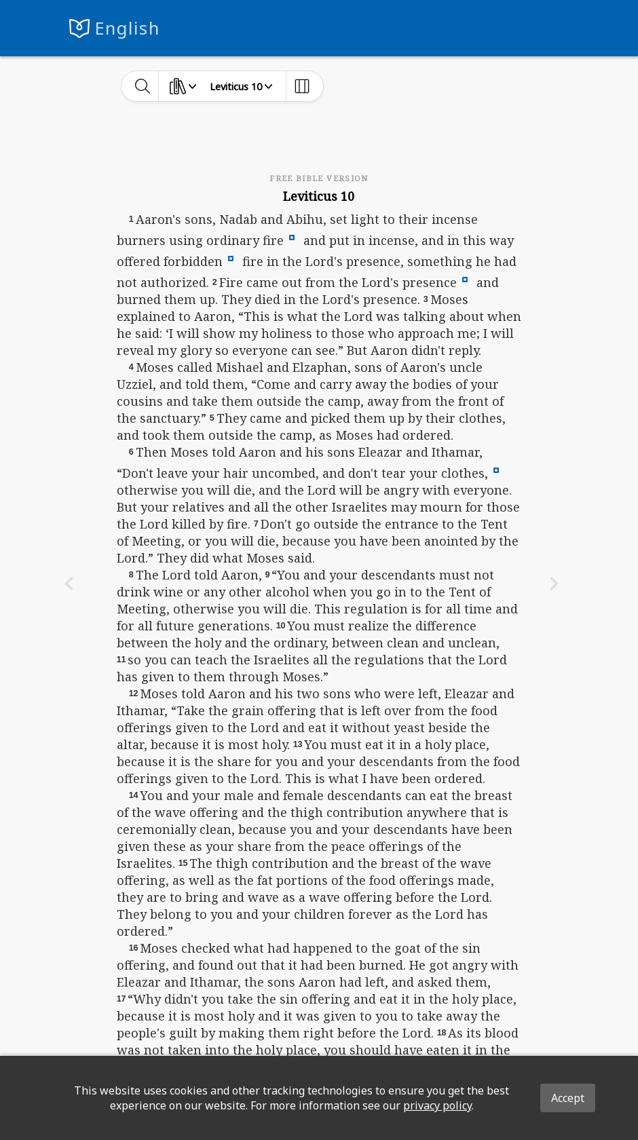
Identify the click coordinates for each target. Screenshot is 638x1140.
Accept (567, 1097)
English (127, 28)
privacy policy (437, 1105)
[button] (292, 236)
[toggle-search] (143, 86)
